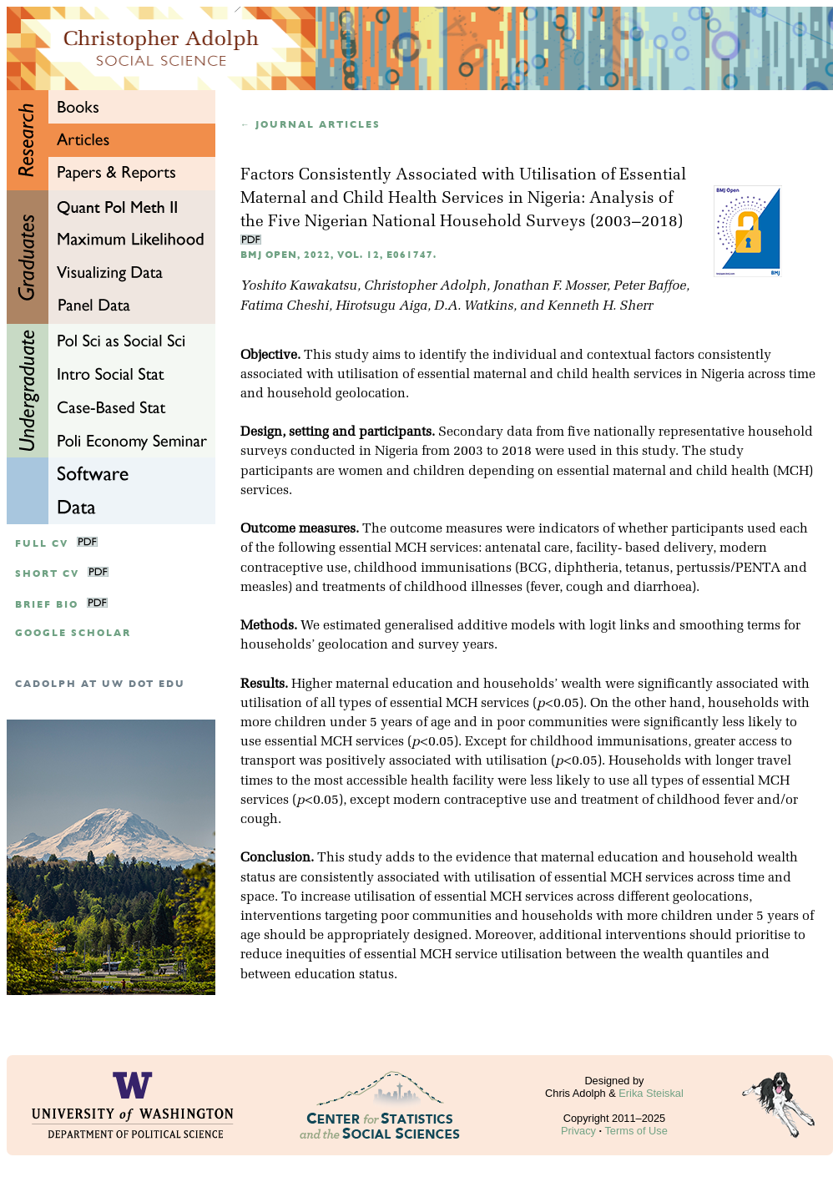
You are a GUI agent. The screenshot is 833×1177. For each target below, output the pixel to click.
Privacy (578, 1130)
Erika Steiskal (651, 1093)
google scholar (73, 633)
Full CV (41, 543)
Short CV (47, 573)
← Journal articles (310, 124)
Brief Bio (46, 604)
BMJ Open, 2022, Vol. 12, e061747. (338, 255)
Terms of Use (635, 1130)
